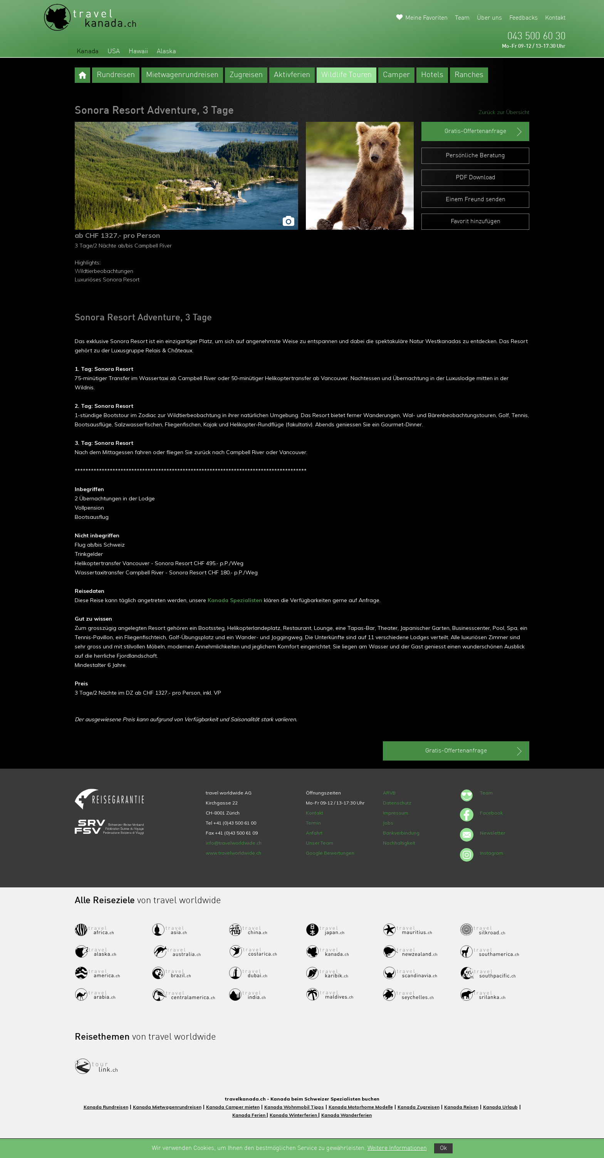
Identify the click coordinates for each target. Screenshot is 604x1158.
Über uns (489, 18)
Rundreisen (116, 75)
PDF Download (475, 178)
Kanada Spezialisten (235, 600)
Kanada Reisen (461, 1107)
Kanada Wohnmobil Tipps (294, 1107)
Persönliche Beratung (475, 156)
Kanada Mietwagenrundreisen (167, 1107)
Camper (396, 75)
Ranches (469, 75)
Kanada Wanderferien (346, 1115)
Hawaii (138, 51)
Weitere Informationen (397, 1148)
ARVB (389, 793)
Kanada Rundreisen (106, 1107)
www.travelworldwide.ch (233, 853)
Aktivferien (292, 75)
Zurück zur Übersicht (503, 112)
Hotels (432, 75)
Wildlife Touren (346, 75)
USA (113, 51)
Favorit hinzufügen (475, 222)
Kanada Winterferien (294, 1115)
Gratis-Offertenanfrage (484, 132)
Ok (443, 1148)
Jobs (388, 823)
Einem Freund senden (475, 200)
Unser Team (319, 843)
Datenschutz (397, 803)
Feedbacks (523, 18)
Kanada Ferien (249, 1115)
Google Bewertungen (330, 853)
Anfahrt (314, 833)
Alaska (166, 51)
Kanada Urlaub (500, 1107)
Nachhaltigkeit (399, 843)
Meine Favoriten (426, 18)
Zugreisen (246, 75)
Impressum (395, 813)
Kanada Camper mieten (233, 1107)
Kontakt (555, 18)
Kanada (88, 51)
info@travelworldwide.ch (234, 843)
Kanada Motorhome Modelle (361, 1107)
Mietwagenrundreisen (182, 75)
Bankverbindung (401, 833)
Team (462, 18)
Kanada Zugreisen (419, 1107)
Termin (313, 823)
